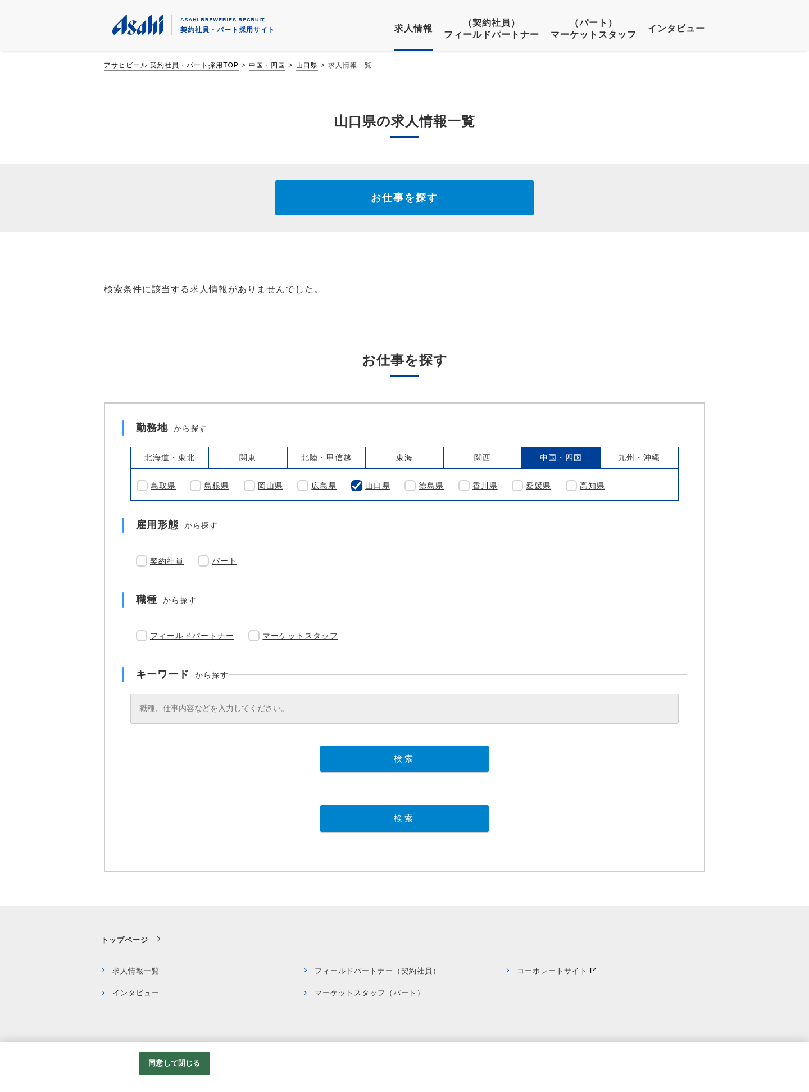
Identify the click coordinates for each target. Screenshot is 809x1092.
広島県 (324, 485)
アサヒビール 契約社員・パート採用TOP (171, 65)
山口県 (307, 65)
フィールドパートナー (192, 635)
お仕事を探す (404, 197)
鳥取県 (163, 485)
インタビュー (136, 993)
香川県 (485, 485)
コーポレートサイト (552, 971)
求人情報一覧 (136, 971)
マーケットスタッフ (300, 635)
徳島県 (431, 485)
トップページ (124, 940)
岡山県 (270, 485)
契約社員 (167, 560)
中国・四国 (267, 65)
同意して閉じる (174, 1063)
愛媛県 (538, 485)
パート (224, 560)
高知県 (592, 485)
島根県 (216, 485)
